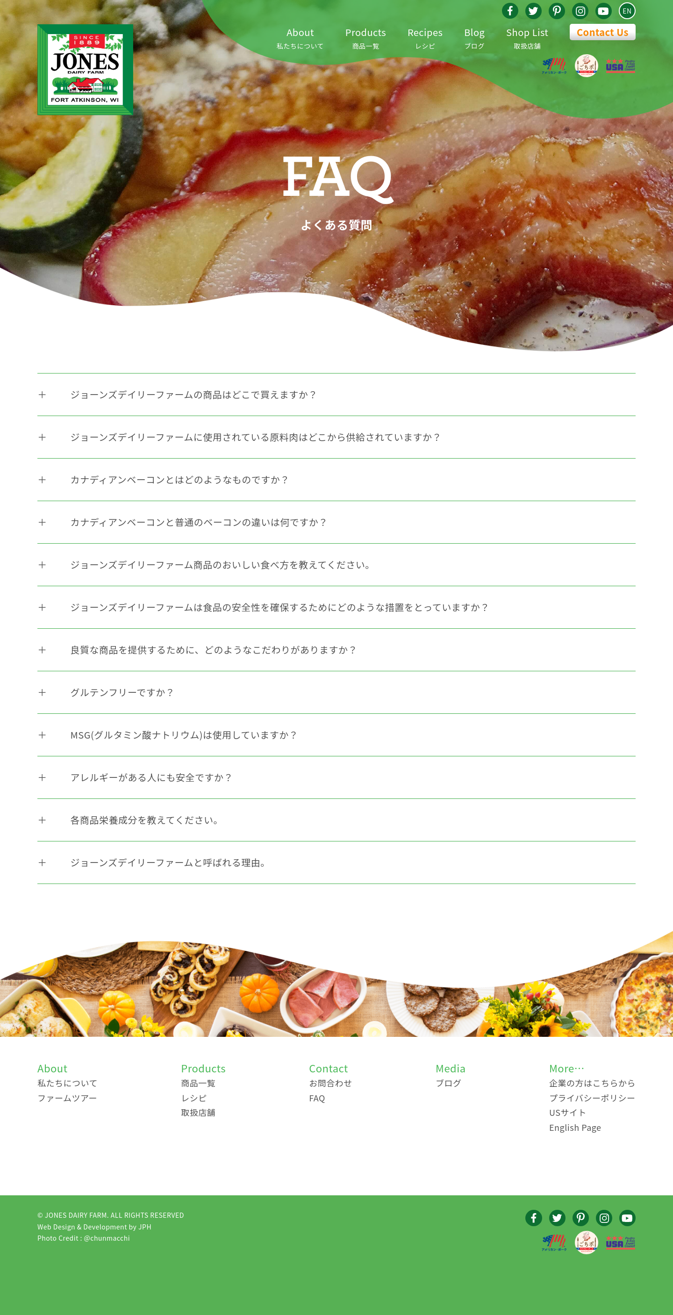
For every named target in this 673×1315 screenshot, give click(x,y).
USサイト (568, 1112)
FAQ (317, 1098)
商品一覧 (365, 37)
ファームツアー (67, 1098)
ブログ (474, 37)
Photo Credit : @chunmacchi (83, 1238)
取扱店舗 (527, 37)
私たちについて (300, 37)
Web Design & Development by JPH (94, 1226)
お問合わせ (330, 1083)
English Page (575, 1127)
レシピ (425, 37)
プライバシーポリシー (592, 1098)
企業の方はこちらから (592, 1083)
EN (627, 10)
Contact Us (603, 32)
